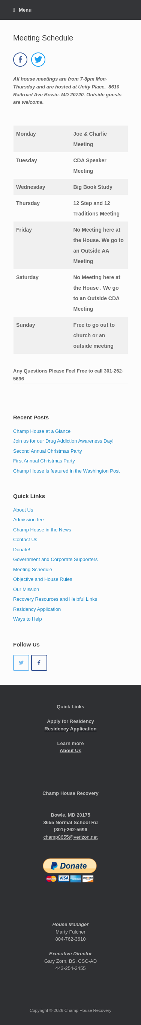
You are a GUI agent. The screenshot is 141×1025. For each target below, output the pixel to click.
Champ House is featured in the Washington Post (66, 471)
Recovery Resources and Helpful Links (55, 599)
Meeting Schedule (32, 569)
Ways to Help (27, 619)
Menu (22, 10)
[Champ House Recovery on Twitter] (21, 663)
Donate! (21, 549)
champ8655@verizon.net (71, 837)
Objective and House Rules (42, 579)
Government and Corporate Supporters (55, 559)
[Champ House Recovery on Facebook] (39, 663)
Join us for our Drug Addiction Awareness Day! (63, 441)
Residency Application (37, 609)
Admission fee (28, 519)
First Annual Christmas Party (44, 461)
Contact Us (25, 539)
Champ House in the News (42, 530)
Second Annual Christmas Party (47, 451)
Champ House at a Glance (41, 431)
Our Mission (26, 589)
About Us (23, 510)
